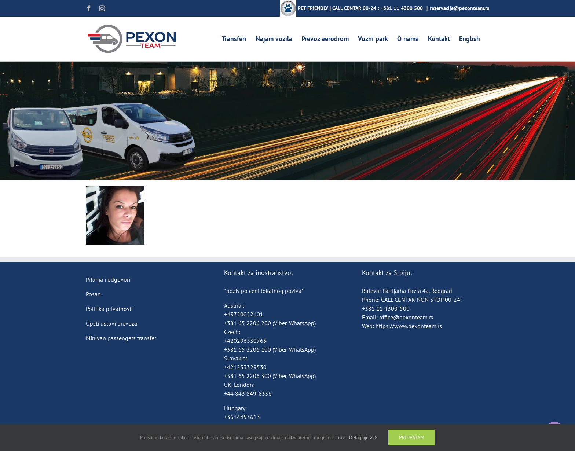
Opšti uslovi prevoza (111, 323)
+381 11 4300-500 (386, 308)
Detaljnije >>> (363, 437)
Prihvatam (411, 437)
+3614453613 (242, 417)
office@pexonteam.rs (406, 317)
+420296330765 (245, 340)
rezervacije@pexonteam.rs (459, 8)
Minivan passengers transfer (121, 338)
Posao (93, 294)
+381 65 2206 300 (247, 376)
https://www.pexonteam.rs (409, 326)
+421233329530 (245, 367)
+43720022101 (243, 314)
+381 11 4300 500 (402, 8)
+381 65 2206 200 (248, 323)
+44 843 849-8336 (248, 393)
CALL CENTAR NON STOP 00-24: (421, 299)
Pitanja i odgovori (108, 279)
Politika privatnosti (109, 308)
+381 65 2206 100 (248, 349)
